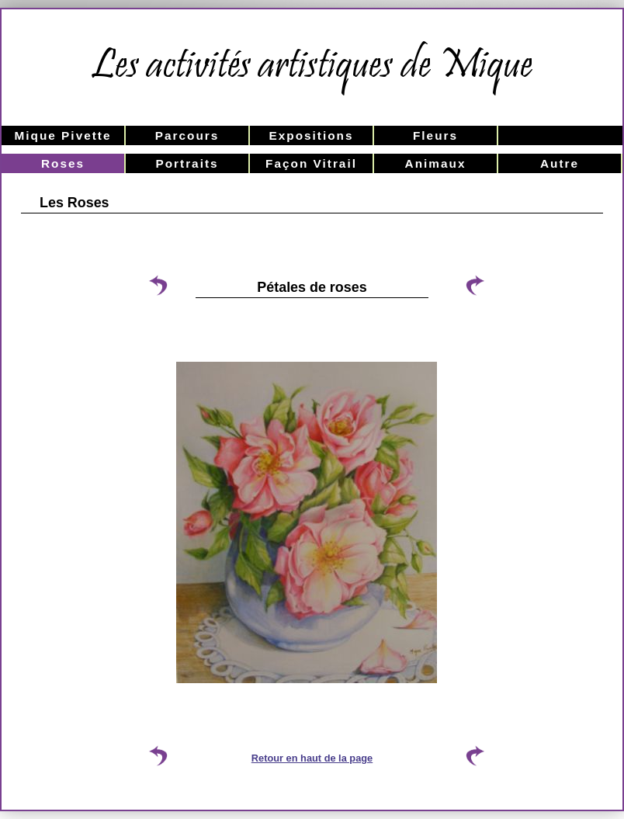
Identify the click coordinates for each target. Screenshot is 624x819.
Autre (559, 163)
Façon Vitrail (311, 163)
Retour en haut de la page (312, 758)
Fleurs (435, 135)
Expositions (311, 135)
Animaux (435, 163)
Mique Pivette (62, 135)
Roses (63, 163)
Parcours (187, 135)
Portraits (186, 163)
